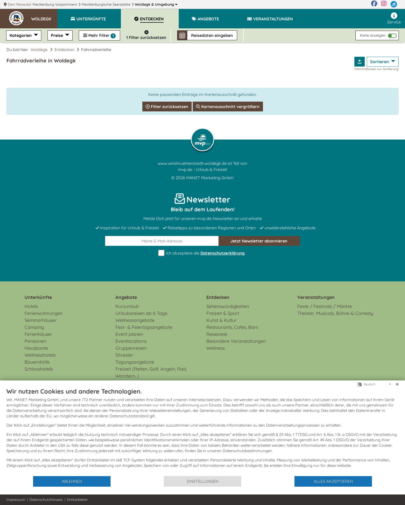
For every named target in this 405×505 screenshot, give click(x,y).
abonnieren (258, 241)
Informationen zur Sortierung (376, 69)
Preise (57, 35)
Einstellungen (202, 481)
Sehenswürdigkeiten (227, 306)
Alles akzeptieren (333, 481)
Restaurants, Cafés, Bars (232, 327)
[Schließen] (397, 384)
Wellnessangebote (134, 320)
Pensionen (35, 341)
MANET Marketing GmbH (210, 177)
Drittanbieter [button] (77, 499)
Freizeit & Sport (222, 313)
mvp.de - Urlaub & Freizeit (202, 169)
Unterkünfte (38, 297)
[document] (202, 431)
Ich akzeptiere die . (202, 253)
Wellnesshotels (40, 355)
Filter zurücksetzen (167, 106)
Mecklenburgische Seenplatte (106, 4)
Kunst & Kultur (221, 320)
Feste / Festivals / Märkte (324, 306)
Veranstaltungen (316, 297)
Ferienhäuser (38, 334)
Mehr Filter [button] (99, 35)
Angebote (126, 297)
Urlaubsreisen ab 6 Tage (141, 313)
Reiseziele (216, 334)
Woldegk (156, 4)
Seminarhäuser (41, 320)
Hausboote (36, 348)
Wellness (215, 348)
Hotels (31, 306)
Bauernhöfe (37, 362)
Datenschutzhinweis (46, 499)
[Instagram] (383, 4)
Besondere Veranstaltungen (236, 341)
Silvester (124, 355)
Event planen (129, 334)
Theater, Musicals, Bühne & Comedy (335, 313)
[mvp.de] (394, 4)
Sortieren (380, 61)
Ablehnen (72, 481)
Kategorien (21, 35)
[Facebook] (374, 4)
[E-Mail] (162, 241)
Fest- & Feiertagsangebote (143, 327)
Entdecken (64, 49)
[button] (44, 16)
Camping (34, 327)
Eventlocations (130, 341)
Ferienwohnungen (44, 313)
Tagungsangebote (134, 362)
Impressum (15, 499)
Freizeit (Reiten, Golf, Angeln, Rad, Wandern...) (151, 372)
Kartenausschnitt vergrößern (228, 106)
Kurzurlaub (127, 306)
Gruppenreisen (131, 348)
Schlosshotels (39, 369)
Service (394, 18)
